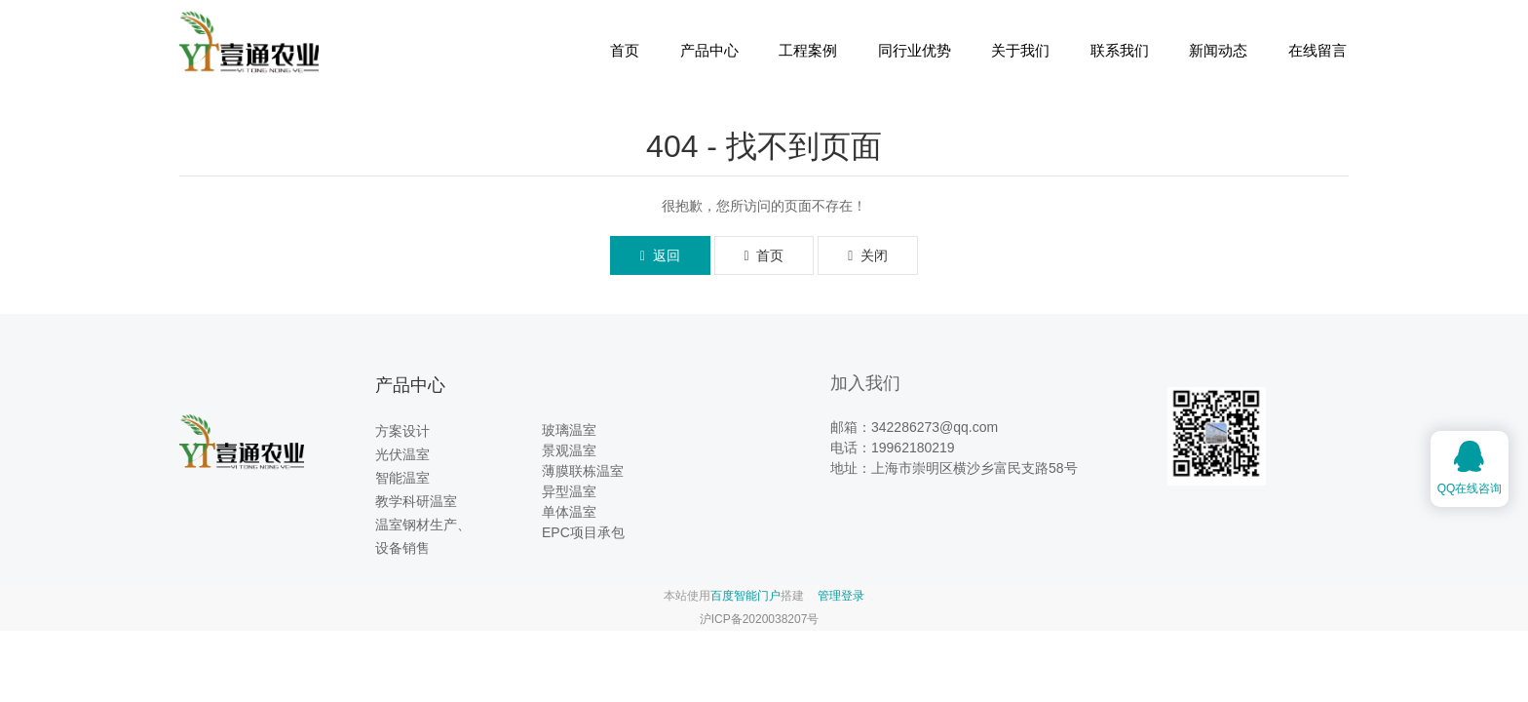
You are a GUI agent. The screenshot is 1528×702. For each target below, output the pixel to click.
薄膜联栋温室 (583, 471)
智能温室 (402, 478)
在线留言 (1317, 50)
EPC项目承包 (583, 532)
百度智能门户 (745, 596)
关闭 (868, 255)
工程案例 (808, 50)
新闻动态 (1218, 50)
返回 (660, 255)
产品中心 (709, 50)
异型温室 (569, 491)
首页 (624, 50)
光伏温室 (402, 454)
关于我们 (1020, 50)
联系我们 (1119, 50)
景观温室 (569, 450)
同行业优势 (914, 50)
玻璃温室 (569, 430)
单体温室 (569, 512)
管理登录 (841, 596)
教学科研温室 (416, 501)
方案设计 (402, 431)
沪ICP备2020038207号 (760, 619)
